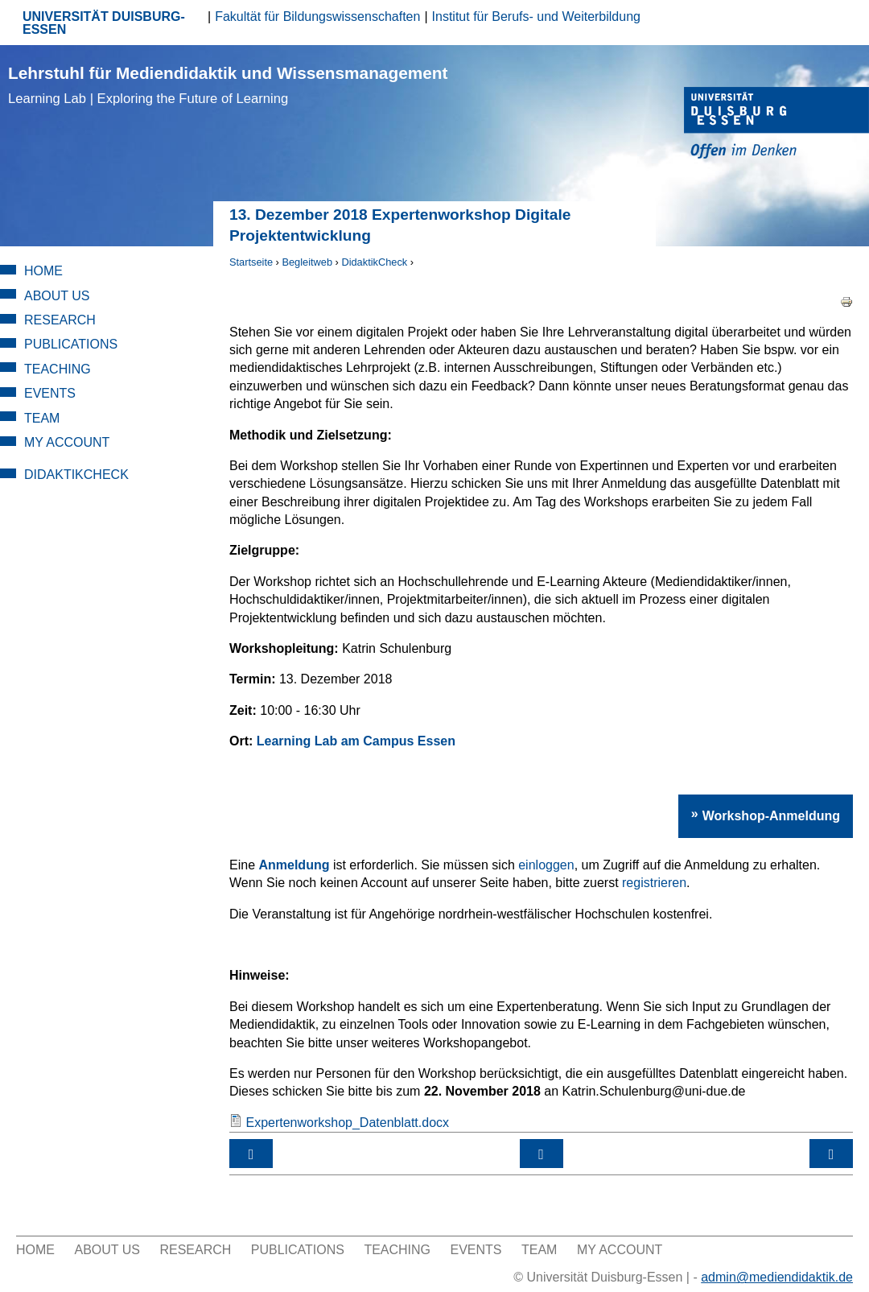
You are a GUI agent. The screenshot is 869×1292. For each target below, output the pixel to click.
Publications (70, 344)
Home (43, 271)
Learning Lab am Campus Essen (356, 741)
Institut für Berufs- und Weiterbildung (536, 16)
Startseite (251, 262)
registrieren (654, 883)
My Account (66, 442)
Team (42, 418)
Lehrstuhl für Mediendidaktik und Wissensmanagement (227, 85)
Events (50, 393)
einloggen (546, 865)
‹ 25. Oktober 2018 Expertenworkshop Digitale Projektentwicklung (251, 1153)
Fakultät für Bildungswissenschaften (317, 16)
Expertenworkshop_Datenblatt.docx (347, 1122)
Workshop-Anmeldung (771, 816)
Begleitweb (307, 262)
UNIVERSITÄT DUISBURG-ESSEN (104, 23)
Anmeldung (293, 865)
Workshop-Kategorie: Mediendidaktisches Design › (831, 1153)
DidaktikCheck (374, 262)
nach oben (541, 1153)
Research (60, 320)
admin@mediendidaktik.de (777, 1277)
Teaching (57, 369)
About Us (57, 296)
